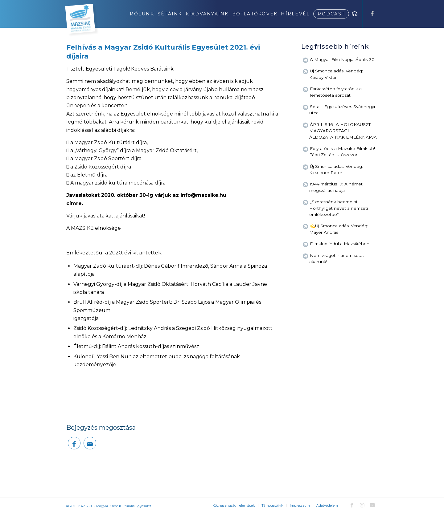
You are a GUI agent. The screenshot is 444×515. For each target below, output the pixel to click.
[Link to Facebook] (372, 13)
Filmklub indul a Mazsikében (339, 243)
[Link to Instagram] (362, 505)
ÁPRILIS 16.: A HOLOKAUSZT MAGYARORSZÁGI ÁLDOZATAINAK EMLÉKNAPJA (343, 131)
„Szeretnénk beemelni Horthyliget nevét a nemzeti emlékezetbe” (338, 208)
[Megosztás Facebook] (74, 443)
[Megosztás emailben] (90, 443)
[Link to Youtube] (372, 505)
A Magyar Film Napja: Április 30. (343, 59)
